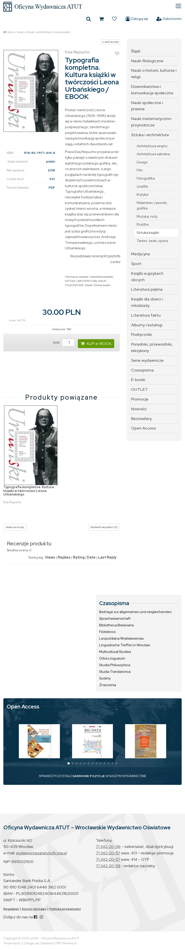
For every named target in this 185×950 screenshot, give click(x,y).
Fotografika (146, 178)
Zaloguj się (136, 18)
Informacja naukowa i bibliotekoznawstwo (89, 277)
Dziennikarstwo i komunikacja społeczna (152, 89)
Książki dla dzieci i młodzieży (147, 302)
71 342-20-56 (108, 846)
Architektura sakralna (153, 154)
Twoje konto (11, 943)
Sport (136, 263)
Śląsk (135, 51)
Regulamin (11, 909)
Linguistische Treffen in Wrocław (124, 645)
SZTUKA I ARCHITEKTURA (81, 281)
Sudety (105, 678)
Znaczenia (107, 685)
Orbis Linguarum (112, 658)
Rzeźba (143, 224)
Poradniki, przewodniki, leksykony (152, 347)
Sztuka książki (62, 32)
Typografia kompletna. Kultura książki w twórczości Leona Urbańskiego (28, 491)
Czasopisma (142, 370)
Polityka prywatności (65, 909)
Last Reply (107, 557)
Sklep (20, 32)
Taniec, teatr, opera (152, 240)
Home (10, 32)
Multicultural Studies (115, 651)
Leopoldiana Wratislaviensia (121, 638)
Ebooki (89, 285)
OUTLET (139, 389)
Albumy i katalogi (146, 324)
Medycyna (140, 253)
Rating (79, 557)
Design (142, 162)
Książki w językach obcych (147, 276)
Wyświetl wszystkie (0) (104, 527)
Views (50, 557)
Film (140, 170)
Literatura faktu (146, 315)
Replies (64, 557)
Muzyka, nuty (147, 216)
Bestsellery (141, 418)
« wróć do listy (110, 42)
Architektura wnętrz (152, 146)
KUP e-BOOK (96, 343)
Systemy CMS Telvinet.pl (59, 943)
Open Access (143, 428)
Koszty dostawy (34, 909)
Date (91, 557)
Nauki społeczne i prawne (147, 106)
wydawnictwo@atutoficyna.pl (41, 852)
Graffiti (142, 186)
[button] (68, 763)
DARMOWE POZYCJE (89, 776)
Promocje (139, 399)
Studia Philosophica (114, 665)
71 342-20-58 (108, 865)
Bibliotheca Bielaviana (116, 625)
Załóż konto (169, 18)
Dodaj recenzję (15, 527)
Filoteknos (107, 631)
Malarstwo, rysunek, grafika (152, 205)
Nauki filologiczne (147, 60)
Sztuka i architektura (39, 32)
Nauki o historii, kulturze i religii (154, 73)
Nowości (139, 408)
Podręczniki (141, 334)
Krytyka (142, 194)
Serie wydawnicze (147, 360)
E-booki (138, 379)
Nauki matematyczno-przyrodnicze (151, 122)
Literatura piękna (147, 289)
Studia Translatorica (115, 671)
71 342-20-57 (108, 852)
